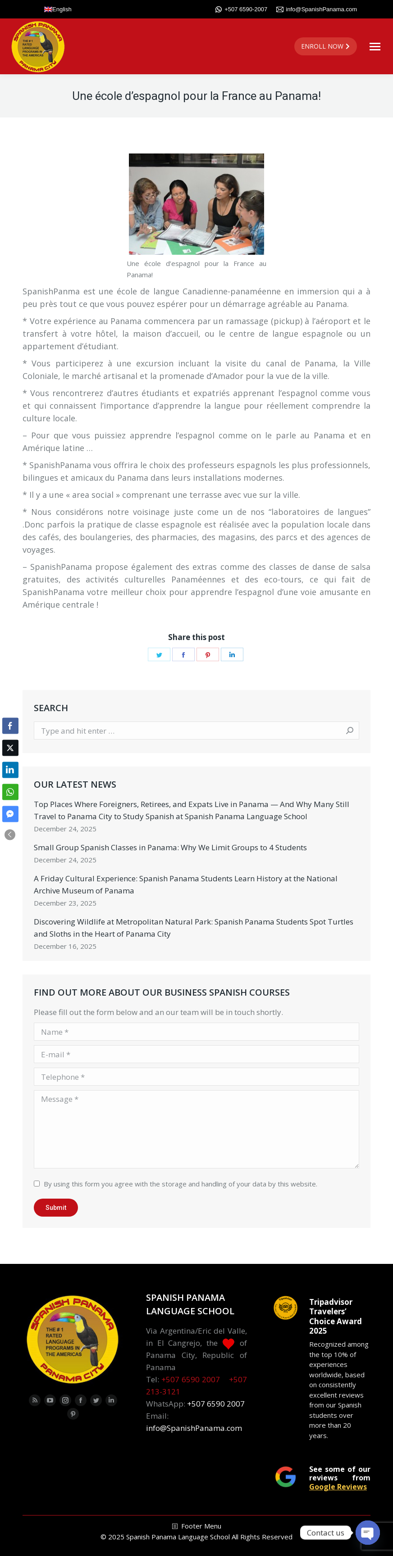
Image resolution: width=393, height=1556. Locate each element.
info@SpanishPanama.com (316, 9)
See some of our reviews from (339, 1477)
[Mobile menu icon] (375, 46)
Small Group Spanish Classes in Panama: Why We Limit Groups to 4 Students (170, 847)
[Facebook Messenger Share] (10, 814)
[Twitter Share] (10, 748)
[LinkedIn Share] (10, 770)
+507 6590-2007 (241, 9)
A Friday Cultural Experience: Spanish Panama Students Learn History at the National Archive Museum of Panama (186, 884)
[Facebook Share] (10, 725)
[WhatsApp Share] (10, 792)
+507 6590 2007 (190, 1379)
